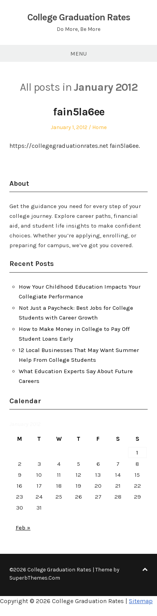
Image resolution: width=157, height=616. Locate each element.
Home (99, 127)
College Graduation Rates (78, 17)
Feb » (23, 527)
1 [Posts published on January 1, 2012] (137, 452)
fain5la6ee (78, 111)
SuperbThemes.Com (34, 578)
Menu (78, 53)
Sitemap (141, 601)
